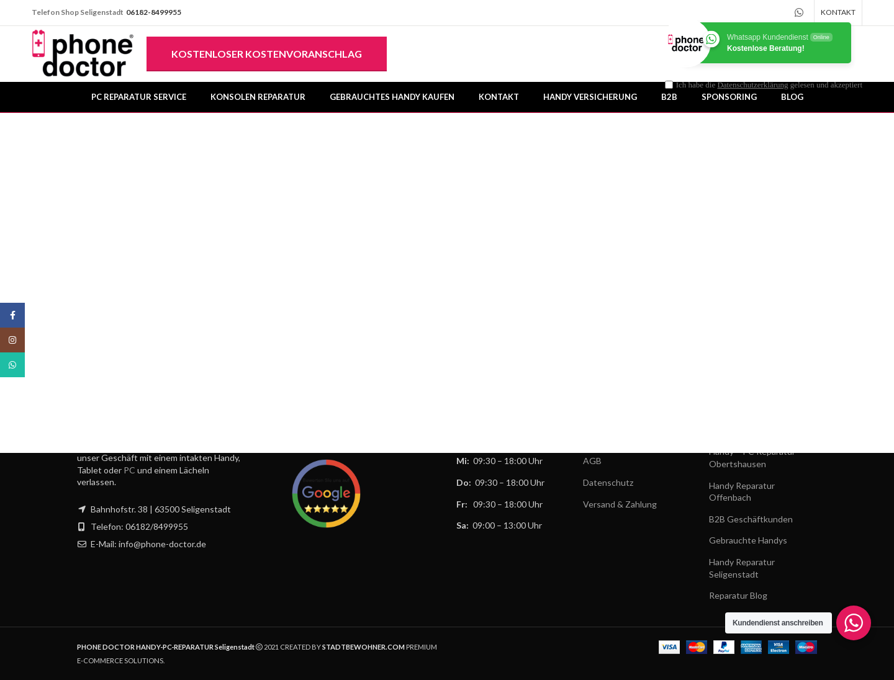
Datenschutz (608, 482)
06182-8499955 (153, 12)
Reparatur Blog (738, 596)
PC (129, 470)
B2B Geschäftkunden (751, 519)
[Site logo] (83, 53)
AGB (592, 461)
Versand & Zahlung (620, 504)
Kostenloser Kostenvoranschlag (266, 54)
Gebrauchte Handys (748, 540)
